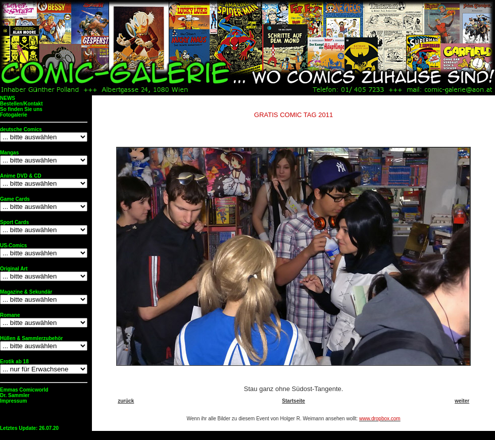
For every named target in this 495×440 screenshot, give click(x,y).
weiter (462, 401)
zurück (126, 401)
